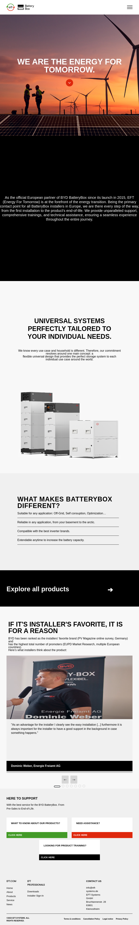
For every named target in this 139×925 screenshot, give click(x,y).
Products (11, 896)
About (10, 892)
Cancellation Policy (91, 919)
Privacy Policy (122, 919)
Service (10, 900)
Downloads (33, 891)
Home (10, 888)
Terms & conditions (72, 919)
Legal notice (108, 919)
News (9, 904)
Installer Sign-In (35, 895)
